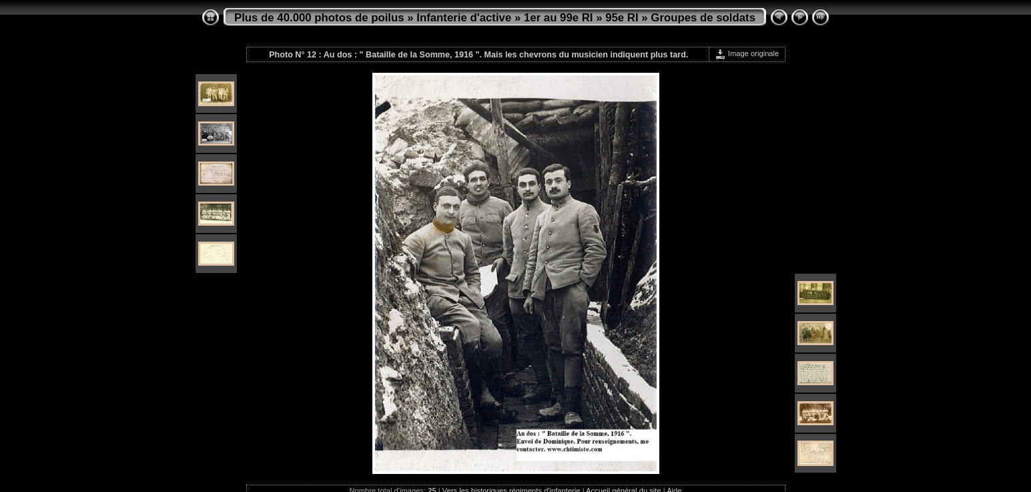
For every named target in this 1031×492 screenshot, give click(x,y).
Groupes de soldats (703, 17)
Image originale (747, 53)
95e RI (621, 17)
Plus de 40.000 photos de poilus (319, 17)
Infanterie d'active (463, 17)
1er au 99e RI (558, 17)
